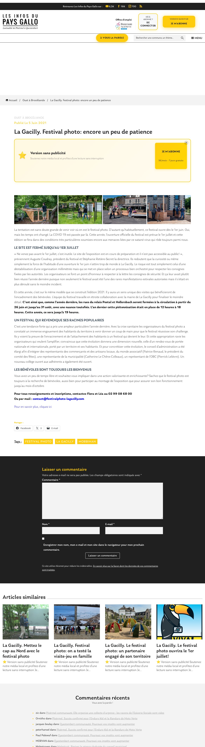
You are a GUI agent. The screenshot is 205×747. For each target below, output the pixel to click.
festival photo (38, 441)
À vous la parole (112, 38)
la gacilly (65, 441)
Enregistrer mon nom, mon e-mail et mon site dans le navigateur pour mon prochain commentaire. (93, 547)
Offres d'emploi (123, 24)
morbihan (87, 441)
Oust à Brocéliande (34, 100)
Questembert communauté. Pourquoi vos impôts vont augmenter (97, 724)
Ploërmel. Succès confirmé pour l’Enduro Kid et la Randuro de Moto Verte (94, 718)
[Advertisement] (102, 68)
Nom (45, 524)
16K (121, 6)
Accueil (12, 100)
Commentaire (51, 480)
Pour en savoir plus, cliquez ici (33, 407)
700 (132, 6)
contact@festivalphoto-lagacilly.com (58, 399)
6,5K (110, 6)
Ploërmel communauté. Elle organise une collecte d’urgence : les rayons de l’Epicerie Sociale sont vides (105, 713)
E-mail (109, 524)
